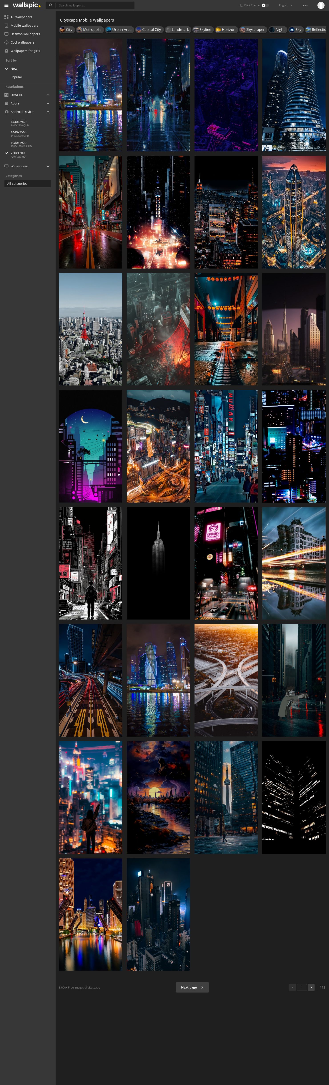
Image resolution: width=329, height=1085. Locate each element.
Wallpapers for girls (22, 51)
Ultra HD (13, 95)
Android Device (18, 112)
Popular (16, 77)
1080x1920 (18, 142)
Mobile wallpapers (21, 25)
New (14, 68)
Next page (192, 987)
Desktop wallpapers (22, 34)
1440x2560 (18, 132)
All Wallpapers (18, 17)
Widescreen (16, 166)
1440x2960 (18, 121)
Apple (11, 103)
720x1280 (33, 152)
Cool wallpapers (19, 42)
